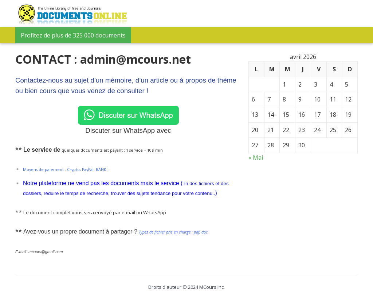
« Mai (255, 158)
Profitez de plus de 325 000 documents (73, 35)
